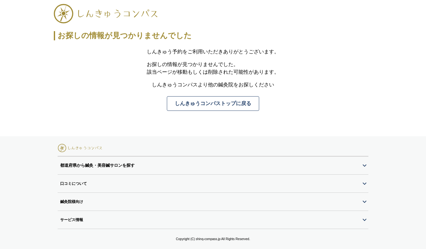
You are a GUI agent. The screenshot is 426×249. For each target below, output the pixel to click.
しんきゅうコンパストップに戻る (213, 103)
